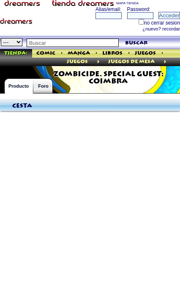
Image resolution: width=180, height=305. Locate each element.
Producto (18, 86)
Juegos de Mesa (131, 61)
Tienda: (15, 53)
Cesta (22, 105)
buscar (136, 43)
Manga (79, 53)
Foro (43, 86)
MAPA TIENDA (127, 3)
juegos (77, 61)
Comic (45, 53)
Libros (112, 53)
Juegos (145, 53)
